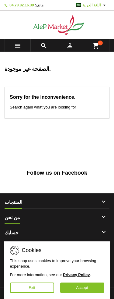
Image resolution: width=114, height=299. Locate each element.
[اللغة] (91, 5)
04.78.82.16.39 (21, 5)
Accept (82, 287)
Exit (32, 287)
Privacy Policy (76, 274)
